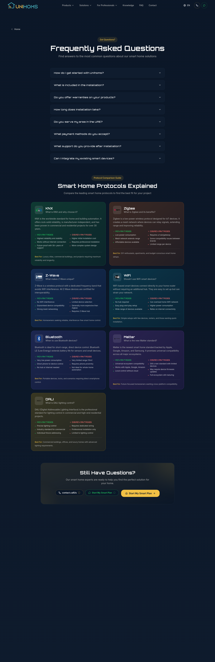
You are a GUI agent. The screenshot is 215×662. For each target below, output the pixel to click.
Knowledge (128, 5)
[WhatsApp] (204, 5)
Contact (153, 5)
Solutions (85, 5)
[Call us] (197, 5)
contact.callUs (69, 492)
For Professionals (107, 5)
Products (68, 5)
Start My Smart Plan (102, 492)
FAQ (141, 5)
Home (15, 29)
